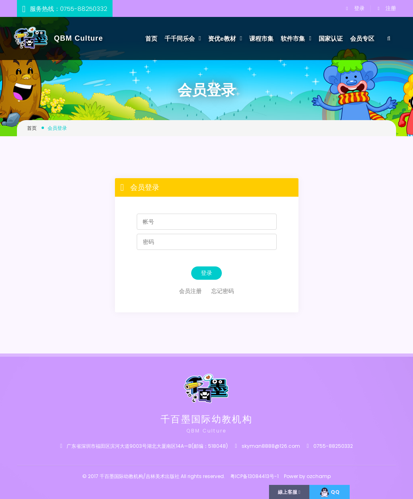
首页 (151, 38)
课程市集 (261, 38)
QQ (329, 492)
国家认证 (331, 38)
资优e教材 (225, 38)
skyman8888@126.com (271, 446)
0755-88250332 (83, 8)
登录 (355, 8)
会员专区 (362, 38)
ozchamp (319, 475)
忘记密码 (222, 291)
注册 (387, 8)
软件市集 (296, 38)
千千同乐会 (183, 38)
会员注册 (190, 291)
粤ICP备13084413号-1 (254, 475)
